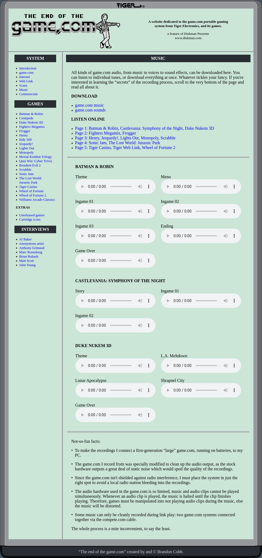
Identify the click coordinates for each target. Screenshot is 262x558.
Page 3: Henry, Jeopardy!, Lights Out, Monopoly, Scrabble (125, 138)
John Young (27, 265)
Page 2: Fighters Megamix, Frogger (105, 133)
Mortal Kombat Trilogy (35, 157)
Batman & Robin (31, 114)
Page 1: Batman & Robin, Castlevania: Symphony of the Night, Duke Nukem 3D (144, 128)
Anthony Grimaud (31, 248)
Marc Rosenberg (30, 252)
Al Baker (25, 239)
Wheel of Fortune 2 (32, 195)
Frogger (24, 131)
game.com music (89, 105)
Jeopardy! (26, 144)
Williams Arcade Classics (37, 200)
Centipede (26, 118)
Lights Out (26, 148)
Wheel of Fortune (31, 191)
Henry (23, 135)
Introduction (27, 68)
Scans (23, 85)
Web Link (26, 81)
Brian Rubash (28, 256)
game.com (26, 72)
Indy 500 (25, 139)
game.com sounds (90, 110)
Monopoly (26, 152)
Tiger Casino (28, 187)
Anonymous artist (31, 243)
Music (23, 90)
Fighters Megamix (32, 127)
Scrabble (25, 170)
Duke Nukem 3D (31, 122)
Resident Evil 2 (30, 165)
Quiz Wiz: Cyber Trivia (35, 161)
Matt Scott (26, 261)
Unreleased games (32, 215)
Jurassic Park (28, 182)
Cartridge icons (30, 219)
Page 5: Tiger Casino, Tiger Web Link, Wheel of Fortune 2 (125, 147)
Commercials (28, 94)
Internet (24, 77)
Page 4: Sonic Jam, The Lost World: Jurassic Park (117, 142)
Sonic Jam (26, 174)
